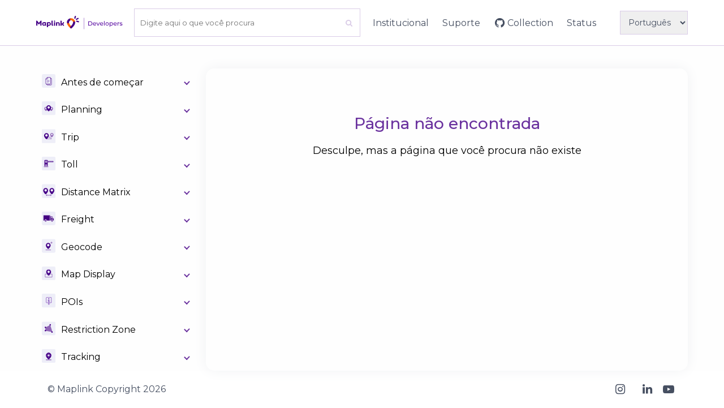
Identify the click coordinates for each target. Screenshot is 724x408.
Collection (530, 23)
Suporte (461, 23)
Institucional (401, 23)
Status (581, 23)
